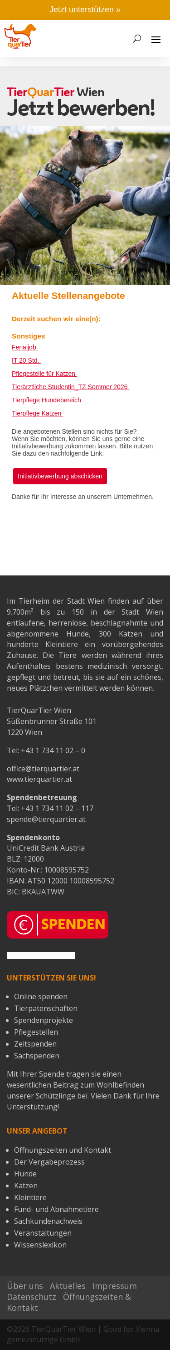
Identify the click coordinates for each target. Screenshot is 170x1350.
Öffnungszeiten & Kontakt (69, 1302)
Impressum (114, 1285)
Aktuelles (68, 1285)
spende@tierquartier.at (46, 819)
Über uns (25, 1285)
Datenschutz (31, 1296)
